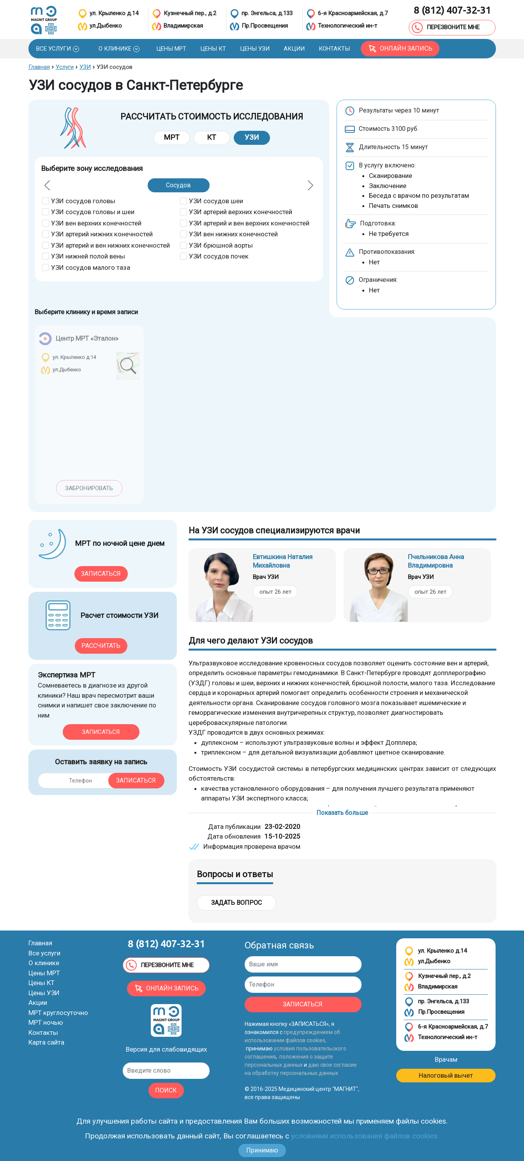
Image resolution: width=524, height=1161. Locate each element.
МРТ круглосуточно (58, 1013)
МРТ (172, 137)
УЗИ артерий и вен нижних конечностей (110, 245)
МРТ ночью (45, 1022)
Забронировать (89, 488)
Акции (37, 1002)
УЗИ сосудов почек (219, 256)
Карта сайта (46, 1042)
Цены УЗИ (44, 993)
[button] (57, 48)
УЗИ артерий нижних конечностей (102, 234)
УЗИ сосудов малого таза (90, 267)
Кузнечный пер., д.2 (437, 976)
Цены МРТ (44, 973)
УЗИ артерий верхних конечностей (240, 212)
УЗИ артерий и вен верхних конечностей (249, 223)
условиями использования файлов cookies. (365, 1135)
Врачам (446, 1059)
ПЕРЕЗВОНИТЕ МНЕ (446, 27)
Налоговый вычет (446, 1075)
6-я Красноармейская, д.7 (446, 1027)
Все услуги (44, 953)
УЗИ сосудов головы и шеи (92, 212)
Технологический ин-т (440, 1038)
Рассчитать (100, 645)
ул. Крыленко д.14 (435, 951)
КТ (211, 137)
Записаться (101, 573)
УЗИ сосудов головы (83, 201)
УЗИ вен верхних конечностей (96, 223)
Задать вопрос (236, 902)
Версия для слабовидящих (166, 1049)
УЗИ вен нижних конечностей (233, 234)
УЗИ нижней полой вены (88, 256)
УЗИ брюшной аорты (221, 245)
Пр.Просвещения (434, 1012)
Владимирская (430, 987)
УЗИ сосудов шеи (216, 201)
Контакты (43, 1032)
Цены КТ (41, 983)
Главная (40, 943)
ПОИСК (166, 1090)
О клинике (43, 963)
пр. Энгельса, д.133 (436, 1002)
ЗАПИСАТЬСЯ (303, 1004)
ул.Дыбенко (427, 962)
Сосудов (178, 185)
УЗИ (252, 137)
